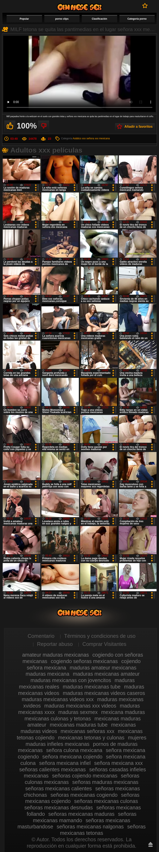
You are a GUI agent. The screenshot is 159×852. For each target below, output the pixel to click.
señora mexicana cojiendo (72, 756)
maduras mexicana (47, 674)
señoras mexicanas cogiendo (84, 795)
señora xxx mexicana (98, 138)
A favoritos (145, 5)
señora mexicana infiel (65, 763)
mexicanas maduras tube (78, 725)
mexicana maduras (123, 712)
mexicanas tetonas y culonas (91, 737)
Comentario (41, 636)
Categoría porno (137, 18)
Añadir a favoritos (138, 126)
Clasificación (99, 18)
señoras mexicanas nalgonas (90, 826)
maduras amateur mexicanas (103, 668)
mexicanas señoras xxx (87, 731)
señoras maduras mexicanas (105, 782)
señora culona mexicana (74, 750)
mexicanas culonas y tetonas (57, 718)
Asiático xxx (79, 138)
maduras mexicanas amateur (106, 674)
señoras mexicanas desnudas (58, 807)
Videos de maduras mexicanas (79, 7)
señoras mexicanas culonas (106, 801)
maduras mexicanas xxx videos (80, 706)
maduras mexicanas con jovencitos (70, 680)
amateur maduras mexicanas (55, 655)
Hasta (150, 844)
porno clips (62, 18)
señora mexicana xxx (118, 763)
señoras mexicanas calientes (58, 788)
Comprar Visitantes (104, 644)
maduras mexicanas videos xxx (58, 699)
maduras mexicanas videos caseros (104, 693)
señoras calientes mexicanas (52, 769)
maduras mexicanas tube (91, 687)
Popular (24, 18)
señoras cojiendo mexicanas (84, 776)
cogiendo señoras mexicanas (84, 661)
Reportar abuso (55, 644)
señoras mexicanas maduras (81, 814)
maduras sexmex (78, 712)
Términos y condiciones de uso (100, 636)
